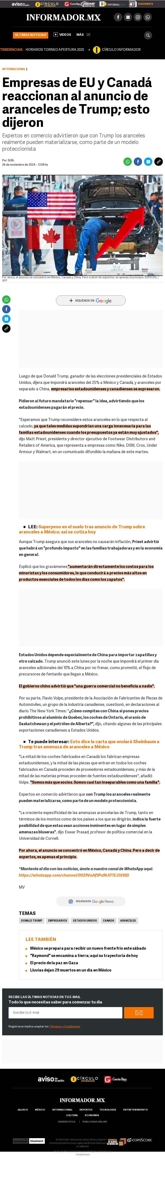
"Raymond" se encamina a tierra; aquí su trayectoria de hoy (84, 956)
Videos (62, 34)
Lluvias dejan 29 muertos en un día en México (70, 970)
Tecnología (107, 1110)
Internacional (14, 69)
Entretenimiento (135, 1110)
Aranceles (128, 921)
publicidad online (94, 1122)
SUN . (11, 160)
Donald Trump (31, 921)
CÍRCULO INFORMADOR (121, 50)
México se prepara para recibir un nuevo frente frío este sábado (88, 949)
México (40, 1110)
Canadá (108, 921)
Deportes (86, 1110)
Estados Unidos (85, 921)
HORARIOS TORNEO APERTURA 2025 (55, 50)
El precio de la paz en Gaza (54, 963)
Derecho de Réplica (87, 1151)
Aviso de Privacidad (64, 1151)
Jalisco (22, 1110)
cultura (72, 1115)
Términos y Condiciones (64, 1026)
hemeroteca (66, 1122)
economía (92, 1115)
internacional (62, 1110)
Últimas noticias (30, 35)
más (83, 35)
